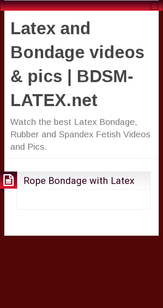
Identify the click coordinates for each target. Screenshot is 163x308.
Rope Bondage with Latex (79, 180)
